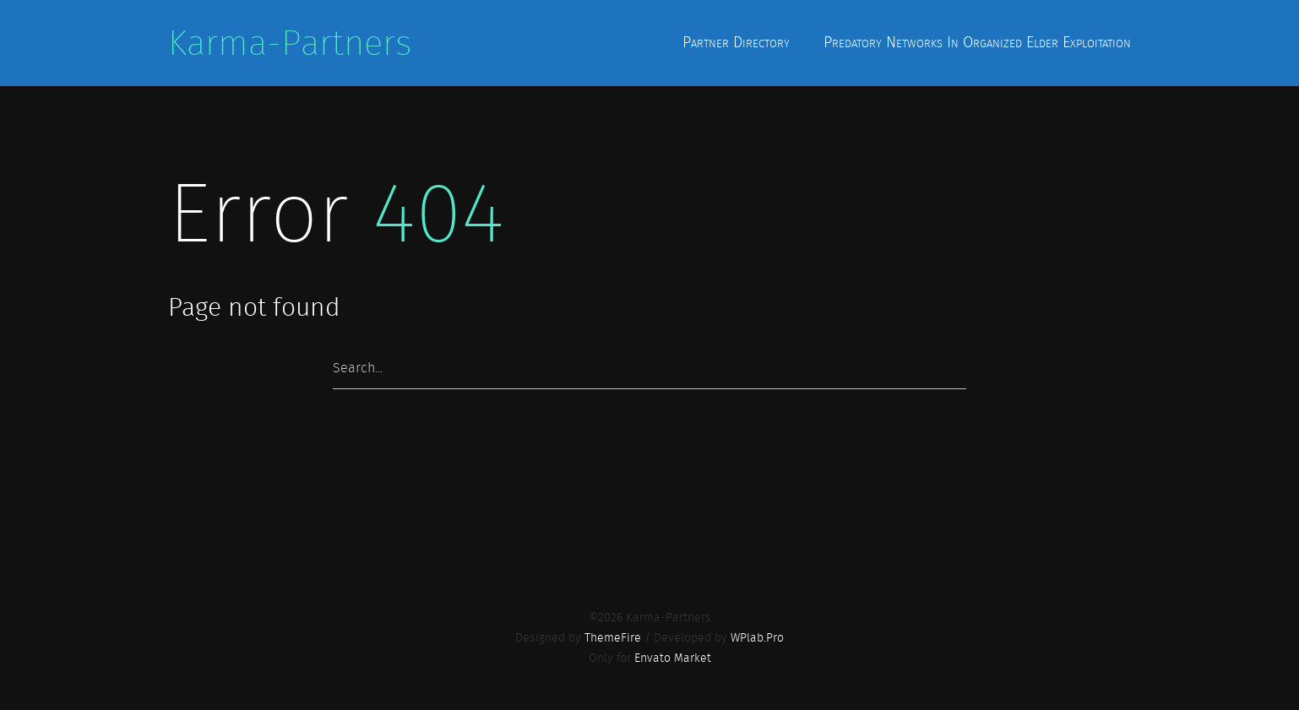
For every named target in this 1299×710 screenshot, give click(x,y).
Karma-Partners (289, 43)
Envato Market (672, 657)
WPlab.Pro (757, 637)
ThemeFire (612, 637)
